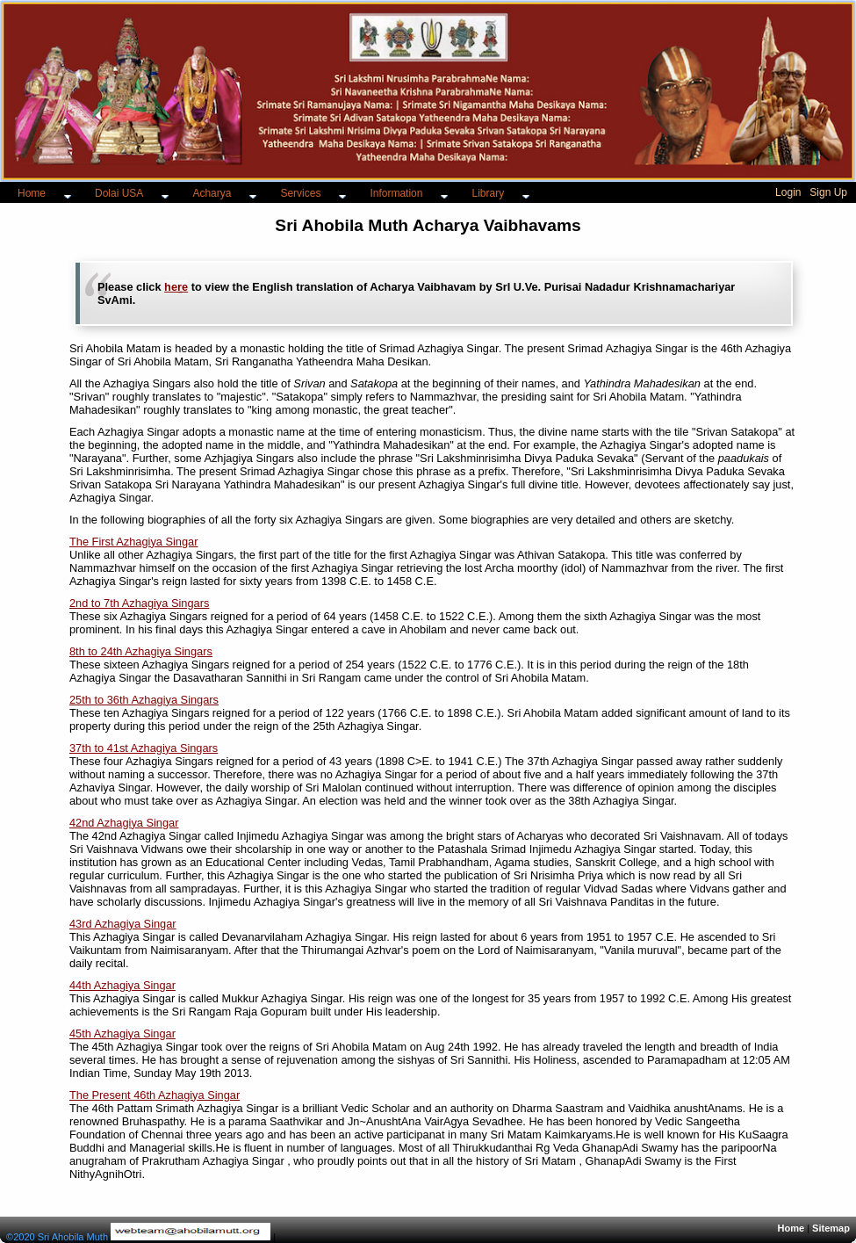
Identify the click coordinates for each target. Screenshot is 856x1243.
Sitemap (831, 1228)
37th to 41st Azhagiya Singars (143, 748)
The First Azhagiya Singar (133, 541)
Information (396, 193)
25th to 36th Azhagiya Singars (144, 699)
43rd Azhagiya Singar (122, 923)
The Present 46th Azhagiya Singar (154, 1095)
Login (788, 192)
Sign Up (828, 192)
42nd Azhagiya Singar (124, 822)
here (176, 286)
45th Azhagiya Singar (122, 1033)
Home (32, 193)
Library (487, 193)
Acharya (211, 193)
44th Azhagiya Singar (122, 985)
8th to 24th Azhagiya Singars (140, 651)
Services (300, 193)
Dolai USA (119, 193)
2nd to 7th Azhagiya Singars (139, 603)
